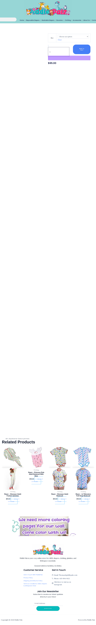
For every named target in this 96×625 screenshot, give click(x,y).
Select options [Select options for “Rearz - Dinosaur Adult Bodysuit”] (61, 500)
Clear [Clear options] (60, 40)
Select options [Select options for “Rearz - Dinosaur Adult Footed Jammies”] (13, 500)
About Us (87, 20)
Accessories (77, 20)
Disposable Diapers (33, 20)
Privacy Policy (28, 578)
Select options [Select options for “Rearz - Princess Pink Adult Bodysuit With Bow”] (37, 480)
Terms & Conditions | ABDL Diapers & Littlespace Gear (35, 585)
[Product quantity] (58, 52)
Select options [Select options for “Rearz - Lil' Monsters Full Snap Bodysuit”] (84, 500)
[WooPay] (69, 58)
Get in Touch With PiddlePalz (33, 575)
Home (22, 20)
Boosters (60, 20)
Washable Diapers (48, 20)
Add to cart (81, 49)
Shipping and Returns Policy (33, 581)
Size (52, 38)
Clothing (68, 20)
